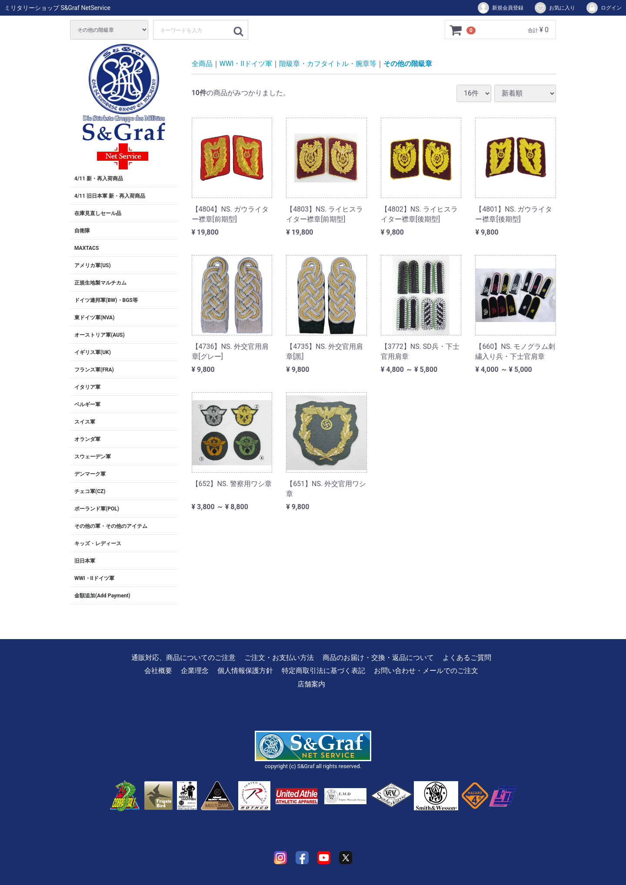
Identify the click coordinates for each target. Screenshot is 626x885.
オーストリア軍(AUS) (99, 335)
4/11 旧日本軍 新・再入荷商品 (109, 196)
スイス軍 (84, 422)
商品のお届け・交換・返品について (378, 657)
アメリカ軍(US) (92, 265)
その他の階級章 (407, 64)
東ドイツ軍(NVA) (94, 318)
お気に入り (554, 7)
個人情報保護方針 (245, 670)
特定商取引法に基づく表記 (323, 670)
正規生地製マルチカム (100, 283)
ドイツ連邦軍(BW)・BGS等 (106, 300)
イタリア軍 (87, 387)
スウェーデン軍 (92, 457)
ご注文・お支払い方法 (279, 657)
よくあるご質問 (467, 657)
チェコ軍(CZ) (90, 491)
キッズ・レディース (97, 543)
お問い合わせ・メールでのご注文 (426, 670)
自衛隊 (82, 231)
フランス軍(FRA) (94, 370)
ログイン (604, 7)
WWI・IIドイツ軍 (94, 578)
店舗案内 (311, 684)
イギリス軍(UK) (92, 352)
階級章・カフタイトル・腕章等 (327, 64)
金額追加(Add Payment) (102, 596)
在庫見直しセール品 (97, 213)
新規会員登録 (500, 7)
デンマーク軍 (90, 474)
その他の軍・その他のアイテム (110, 526)
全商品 (202, 64)
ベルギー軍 (87, 404)
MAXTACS (86, 248)
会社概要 (158, 670)
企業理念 (195, 670)
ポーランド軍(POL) (96, 509)
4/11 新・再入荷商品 (98, 179)
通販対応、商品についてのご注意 (183, 657)
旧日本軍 (84, 561)
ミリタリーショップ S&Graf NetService (57, 7)
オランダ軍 (87, 439)
